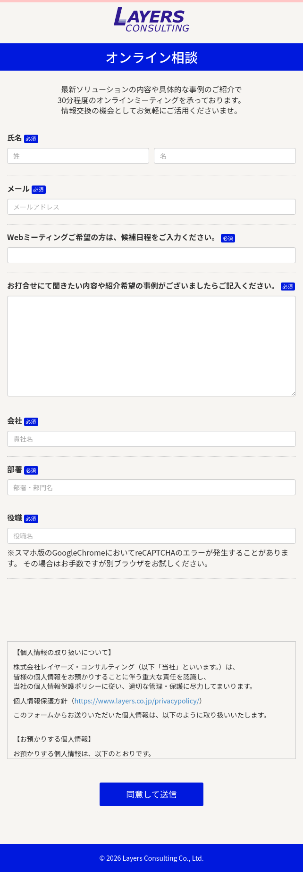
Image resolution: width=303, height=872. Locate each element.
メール (18, 188)
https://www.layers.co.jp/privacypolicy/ (137, 700)
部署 (14, 469)
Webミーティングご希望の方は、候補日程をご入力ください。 (113, 237)
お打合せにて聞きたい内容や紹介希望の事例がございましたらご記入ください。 (143, 285)
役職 (14, 517)
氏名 (14, 137)
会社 (14, 420)
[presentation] (151, 604)
